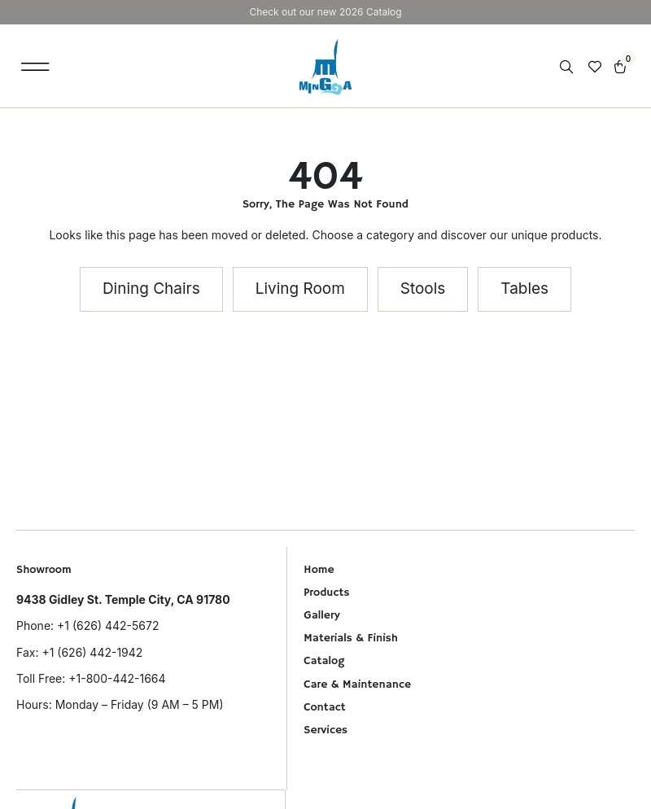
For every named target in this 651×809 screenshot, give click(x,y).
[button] (35, 66)
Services (325, 730)
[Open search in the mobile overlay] (568, 67)
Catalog (324, 661)
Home (319, 569)
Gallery (321, 615)
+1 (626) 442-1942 (92, 652)
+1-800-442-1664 (116, 678)
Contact (324, 707)
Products (326, 592)
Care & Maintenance (357, 684)
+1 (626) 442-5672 (108, 625)
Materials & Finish (351, 638)
